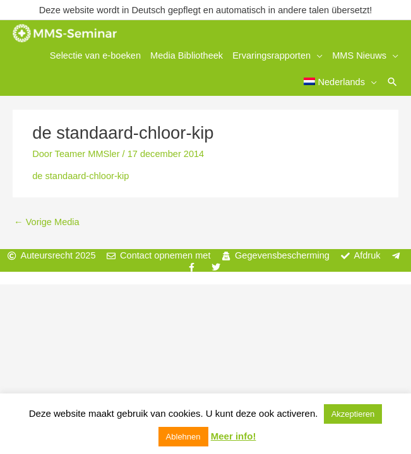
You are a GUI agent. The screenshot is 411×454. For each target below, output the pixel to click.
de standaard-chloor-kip (80, 173)
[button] (392, 80)
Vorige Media (47, 219)
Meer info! (233, 436)
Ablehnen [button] (183, 436)
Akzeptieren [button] (353, 414)
